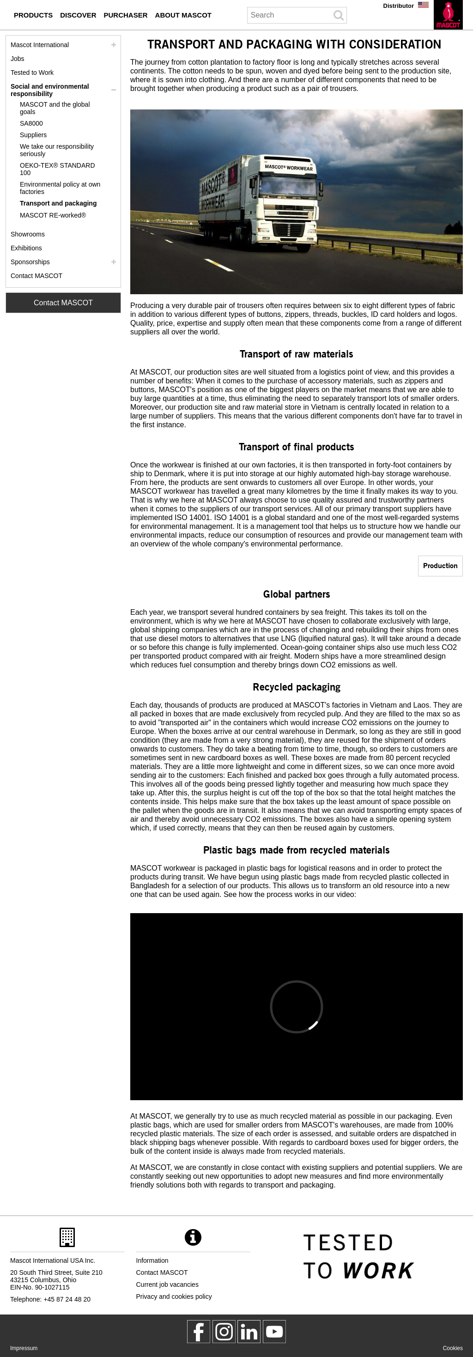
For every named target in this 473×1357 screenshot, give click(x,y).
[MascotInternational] (274, 1331)
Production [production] (440, 565)
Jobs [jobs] (17, 58)
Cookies (453, 1348)
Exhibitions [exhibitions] (26, 248)
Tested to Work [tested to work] (32, 72)
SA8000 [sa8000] (31, 123)
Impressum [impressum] (23, 1348)
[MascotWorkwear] (198, 1331)
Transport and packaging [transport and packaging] (58, 203)
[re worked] (63, 215)
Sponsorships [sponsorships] (30, 262)
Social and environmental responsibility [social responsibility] (50, 90)
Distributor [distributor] (398, 5)
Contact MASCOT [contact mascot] (36, 275)
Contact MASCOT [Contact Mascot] (63, 303)
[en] (448, 15)
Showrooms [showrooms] (28, 234)
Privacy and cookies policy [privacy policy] (174, 1296)
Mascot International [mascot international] (40, 44)
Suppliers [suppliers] (33, 135)
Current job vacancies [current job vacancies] (167, 1284)
